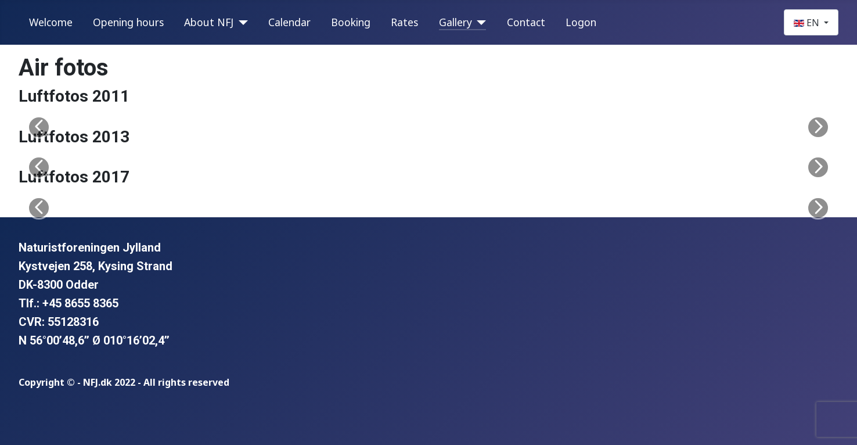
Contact (526, 22)
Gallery (455, 22)
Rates (404, 22)
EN (808, 22)
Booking (350, 22)
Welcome (51, 22)
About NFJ (208, 22)
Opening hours (128, 22)
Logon (581, 22)
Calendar (289, 22)
